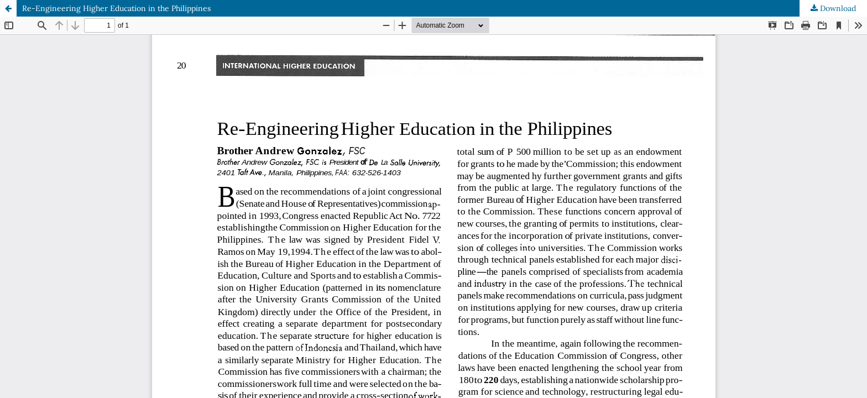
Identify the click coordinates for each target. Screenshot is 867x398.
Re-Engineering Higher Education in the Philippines (116, 8)
